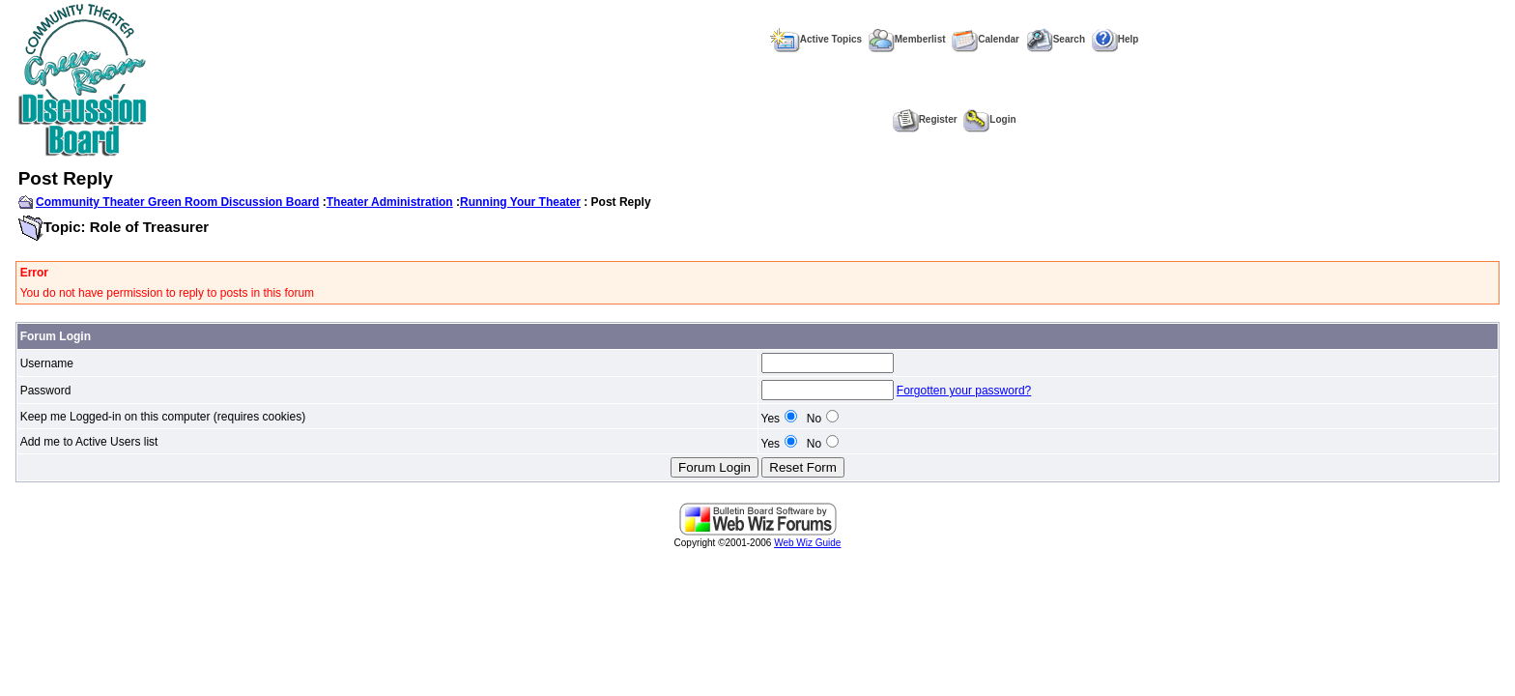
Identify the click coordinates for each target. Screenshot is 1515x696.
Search (1055, 39)
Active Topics (816, 39)
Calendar (985, 39)
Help (1115, 39)
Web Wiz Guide (807, 542)
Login (989, 119)
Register (925, 119)
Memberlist (907, 39)
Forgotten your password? (964, 390)
